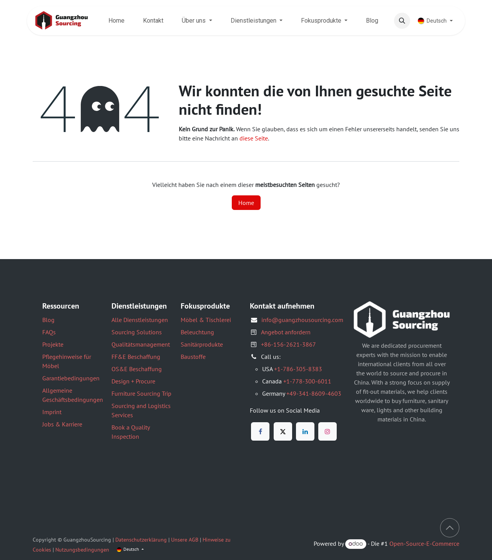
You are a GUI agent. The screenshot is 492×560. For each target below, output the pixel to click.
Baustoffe (193, 356)
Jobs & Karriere (62, 424)
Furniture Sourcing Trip (141, 393)
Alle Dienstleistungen (139, 320)
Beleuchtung (197, 332)
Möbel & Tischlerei (206, 320)
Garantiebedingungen (71, 378)
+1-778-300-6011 (307, 381)
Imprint (52, 412)
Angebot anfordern (286, 332)
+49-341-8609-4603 (313, 393)
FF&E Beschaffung (135, 356)
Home (246, 202)
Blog (48, 320)
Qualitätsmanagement (140, 344)
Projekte (52, 344)
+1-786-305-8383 (298, 369)
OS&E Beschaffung (136, 369)
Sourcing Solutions (136, 332)
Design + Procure (133, 381)
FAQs (49, 332)
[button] (402, 21)
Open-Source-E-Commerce (424, 543)
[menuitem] (116, 20)
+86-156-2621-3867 (288, 344)
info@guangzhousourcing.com (302, 320)
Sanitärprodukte (202, 344)
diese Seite (253, 138)
